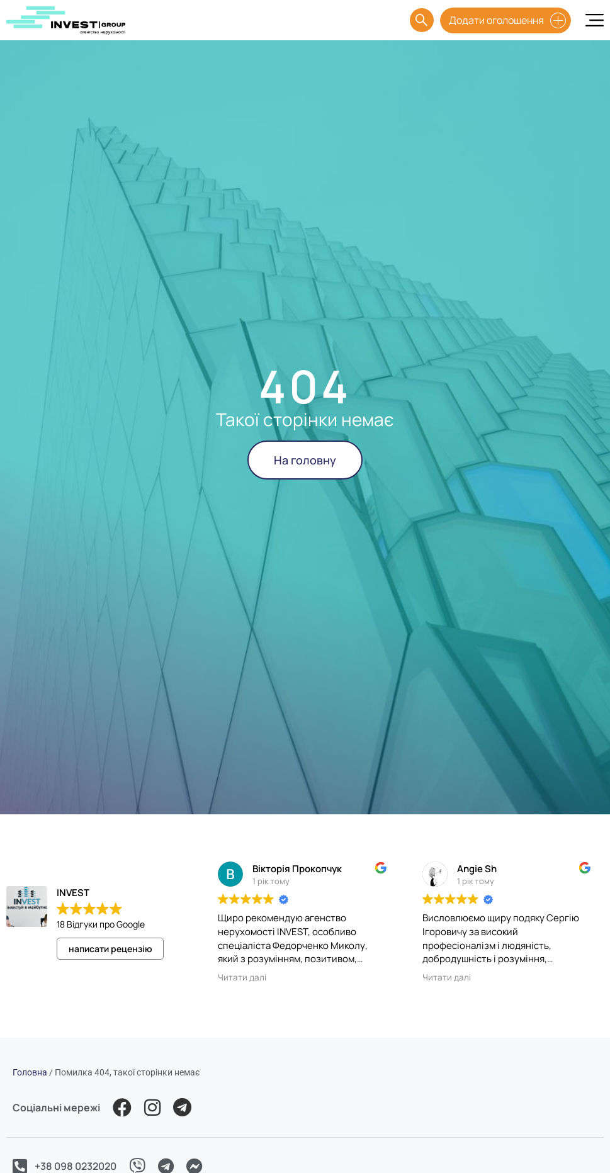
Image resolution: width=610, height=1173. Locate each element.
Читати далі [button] (242, 977)
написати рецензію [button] (110, 949)
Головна (30, 1072)
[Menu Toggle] (594, 20)
